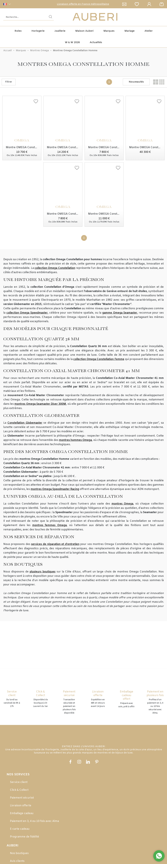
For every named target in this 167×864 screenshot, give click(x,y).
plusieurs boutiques (42, 571)
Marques (109, 31)
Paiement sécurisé (22, 798)
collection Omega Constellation (55, 268)
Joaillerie (59, 31)
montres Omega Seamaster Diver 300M (40, 404)
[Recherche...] (23, 17)
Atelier (148, 31)
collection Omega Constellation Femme (98, 359)
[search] (50, 17)
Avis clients (17, 861)
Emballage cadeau (21, 813)
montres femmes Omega (49, 525)
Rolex (18, 31)
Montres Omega (39, 50)
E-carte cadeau (19, 829)
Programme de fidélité (24, 836)
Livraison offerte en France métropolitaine (83, 4)
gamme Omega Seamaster (119, 313)
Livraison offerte (20, 805)
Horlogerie (38, 31)
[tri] (136, 82)
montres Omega (122, 504)
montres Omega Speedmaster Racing (55, 489)
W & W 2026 (72, 42)
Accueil (7, 50)
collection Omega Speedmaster (27, 313)
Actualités (96, 42)
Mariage (129, 31)
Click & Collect (19, 790)
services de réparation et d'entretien (55, 544)
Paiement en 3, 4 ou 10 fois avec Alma (34, 821)
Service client (18, 782)
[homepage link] (95, 17)
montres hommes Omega (75, 440)
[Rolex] (163, 17)
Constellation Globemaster (24, 423)
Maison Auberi (84, 31)
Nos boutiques (19, 853)
